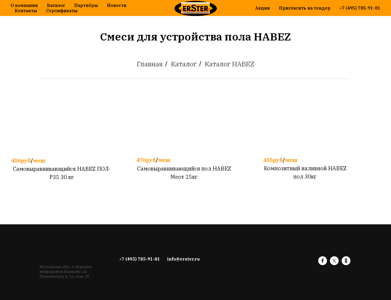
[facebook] (322, 263)
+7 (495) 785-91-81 (360, 8)
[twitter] (334, 263)
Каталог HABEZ (229, 64)
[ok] (346, 263)
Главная (150, 64)
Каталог (56, 5)
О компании (24, 5)
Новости (116, 5)
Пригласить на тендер (304, 8)
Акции (262, 8)
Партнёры (86, 5)
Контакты (26, 10)
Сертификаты (62, 10)
